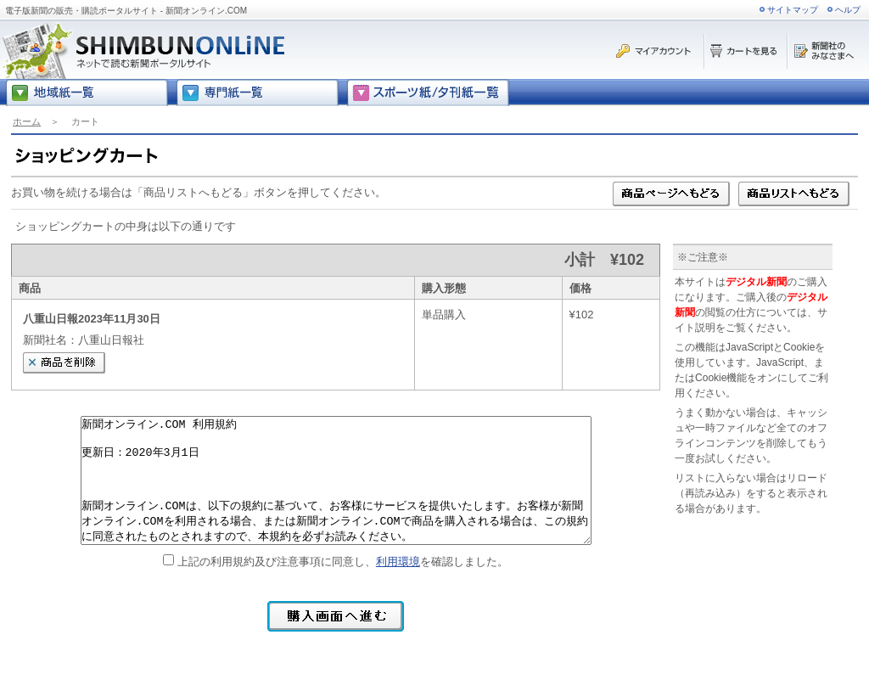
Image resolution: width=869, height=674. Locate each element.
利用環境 (398, 561)
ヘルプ (848, 9)
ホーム (27, 121)
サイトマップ (792, 9)
